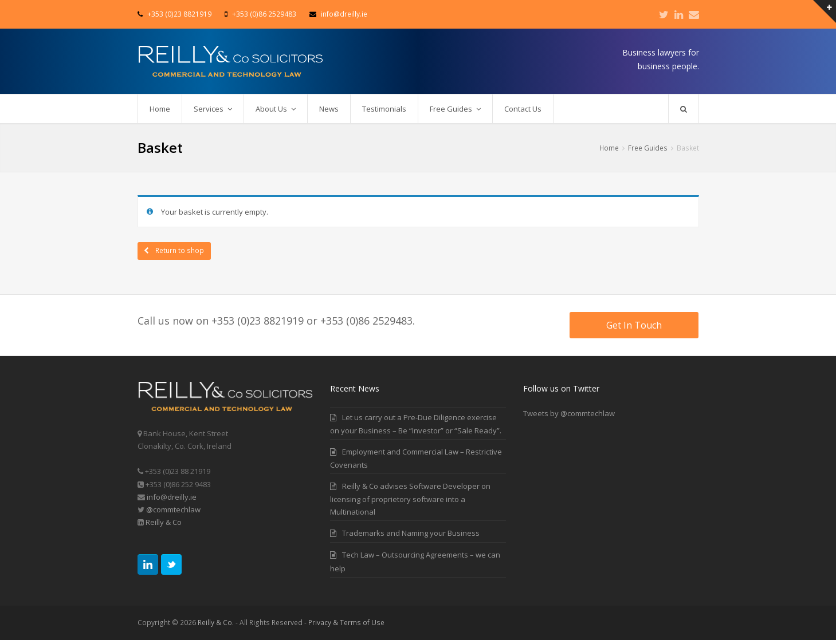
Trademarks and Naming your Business (411, 533)
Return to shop (179, 250)
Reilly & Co (163, 522)
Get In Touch (634, 325)
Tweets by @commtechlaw (569, 413)
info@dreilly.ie (172, 497)
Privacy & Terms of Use (346, 622)
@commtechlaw (173, 509)
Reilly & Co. (216, 622)
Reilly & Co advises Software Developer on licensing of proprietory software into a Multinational (410, 499)
